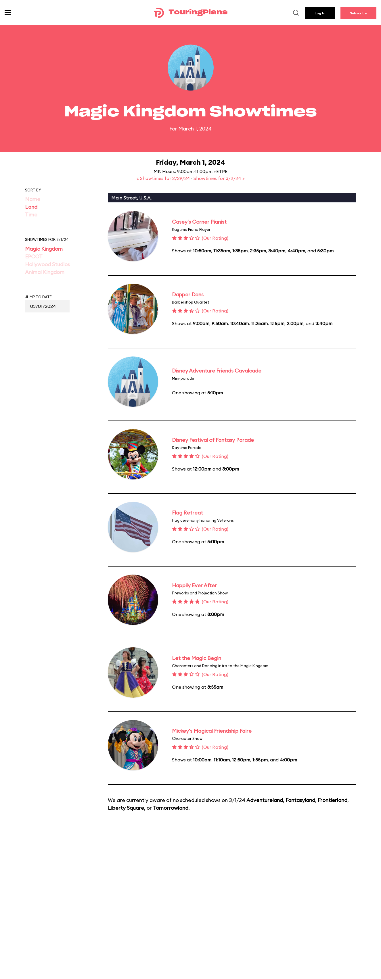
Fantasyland (300, 800)
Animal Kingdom (44, 272)
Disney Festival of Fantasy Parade (213, 440)
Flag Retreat (187, 512)
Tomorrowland (170, 808)
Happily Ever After (194, 585)
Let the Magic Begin (196, 658)
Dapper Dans (188, 294)
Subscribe (358, 13)
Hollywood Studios (47, 264)
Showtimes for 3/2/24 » (219, 178)
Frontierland (332, 800)
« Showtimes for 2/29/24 (164, 178)
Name (32, 199)
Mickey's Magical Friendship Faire (212, 730)
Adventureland (264, 800)
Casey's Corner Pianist (199, 221)
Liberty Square (126, 808)
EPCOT (34, 256)
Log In (320, 13)
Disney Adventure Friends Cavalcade (216, 370)
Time (31, 214)
